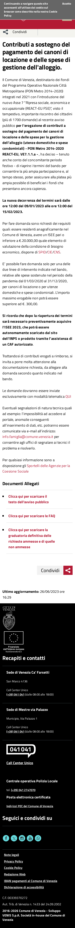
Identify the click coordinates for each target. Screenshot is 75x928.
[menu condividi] (5, 31)
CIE (49, 252)
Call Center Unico (19, 763)
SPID (42, 252)
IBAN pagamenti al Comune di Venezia (30, 880)
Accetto (66, 4)
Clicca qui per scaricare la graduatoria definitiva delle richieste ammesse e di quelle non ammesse (31, 538)
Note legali (11, 854)
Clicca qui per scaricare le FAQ (31, 516)
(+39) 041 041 (15, 694)
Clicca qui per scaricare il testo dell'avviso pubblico (28, 499)
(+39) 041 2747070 (23, 790)
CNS (57, 252)
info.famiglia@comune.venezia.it (27, 436)
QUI (68, 396)
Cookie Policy (13, 867)
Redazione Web (15, 874)
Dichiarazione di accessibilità (24, 887)
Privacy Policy (13, 861)
